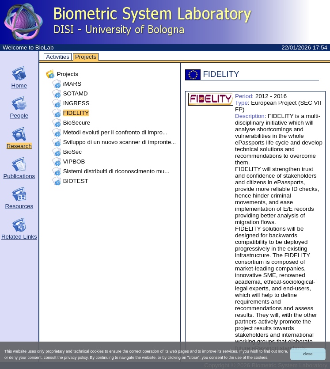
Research (19, 146)
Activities (57, 56)
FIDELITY (76, 113)
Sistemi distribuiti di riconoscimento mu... (116, 171)
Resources (19, 206)
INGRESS (76, 103)
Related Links (19, 236)
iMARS (72, 83)
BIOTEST (75, 181)
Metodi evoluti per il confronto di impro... (115, 132)
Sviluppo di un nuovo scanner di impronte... (119, 142)
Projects (85, 56)
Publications (19, 176)
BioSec (72, 151)
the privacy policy (72, 357)
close (307, 354)
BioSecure (77, 122)
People (19, 115)
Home (19, 85)
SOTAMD (75, 93)
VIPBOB (74, 161)
